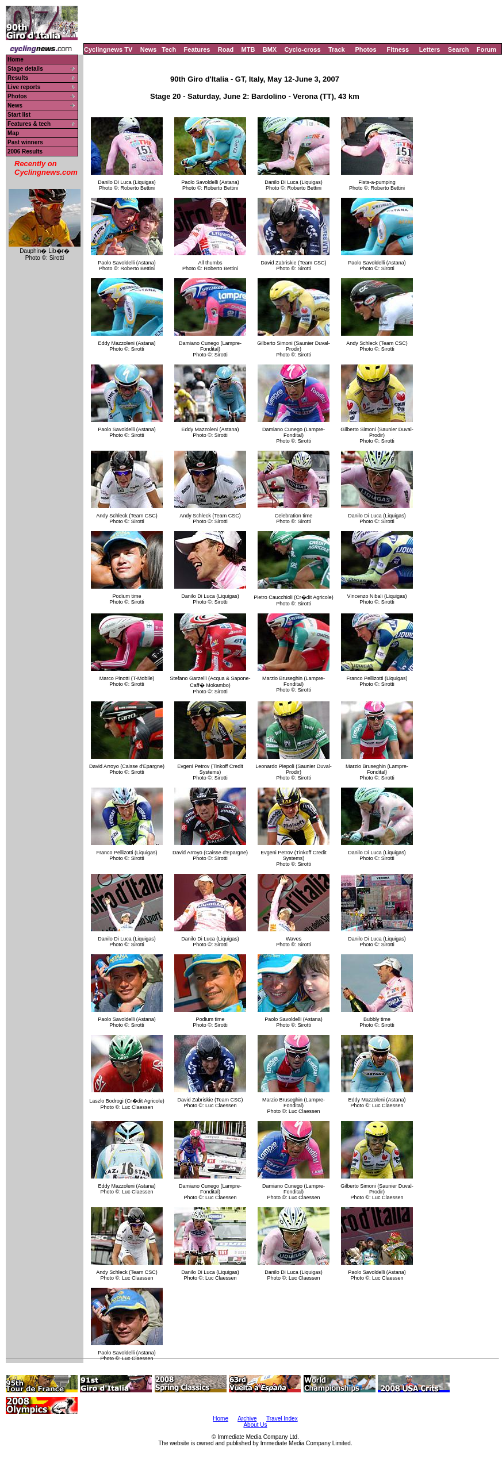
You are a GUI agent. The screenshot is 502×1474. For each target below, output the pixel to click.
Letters (429, 49)
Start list (18, 115)
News (148, 49)
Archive (246, 1418)
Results (17, 78)
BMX (270, 49)
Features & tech (29, 124)
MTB (248, 49)
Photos (365, 49)
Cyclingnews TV (108, 49)
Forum (486, 49)
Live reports (23, 87)
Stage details (25, 69)
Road (226, 49)
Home (15, 59)
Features (197, 49)
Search (458, 49)
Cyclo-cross (303, 49)
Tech (169, 49)
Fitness (397, 49)
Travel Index (282, 1418)
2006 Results (25, 151)
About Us (255, 1425)
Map (13, 133)
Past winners (25, 142)
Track (336, 49)
